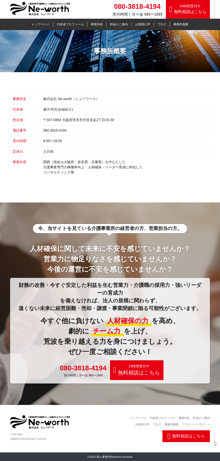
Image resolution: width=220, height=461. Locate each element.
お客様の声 (142, 24)
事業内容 (97, 24)
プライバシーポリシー (196, 424)
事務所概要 (180, 24)
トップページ (41, 24)
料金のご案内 (119, 24)
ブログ (161, 24)
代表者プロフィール (70, 24)
